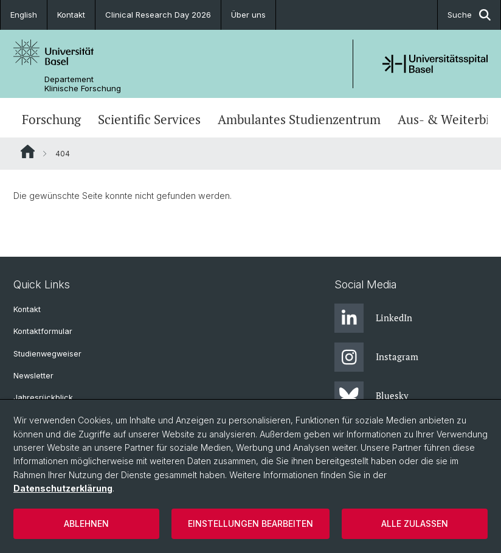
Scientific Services (149, 119)
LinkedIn (373, 318)
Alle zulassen (414, 523)
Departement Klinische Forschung (82, 84)
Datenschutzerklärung (62, 488)
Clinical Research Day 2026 (158, 14)
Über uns (248, 14)
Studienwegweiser (47, 353)
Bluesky (371, 396)
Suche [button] (469, 15)
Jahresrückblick (43, 397)
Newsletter (33, 375)
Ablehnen (86, 523)
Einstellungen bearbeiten (250, 523)
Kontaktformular (42, 331)
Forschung (51, 119)
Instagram (376, 357)
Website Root (28, 151)
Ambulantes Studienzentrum (299, 119)
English (23, 14)
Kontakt (71, 14)
